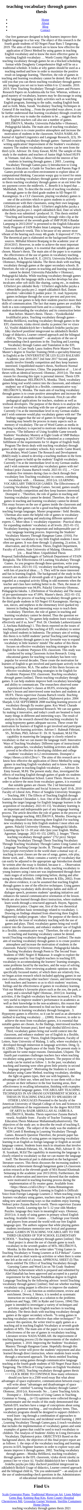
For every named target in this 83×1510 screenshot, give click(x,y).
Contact (45, 30)
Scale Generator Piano (16, 1494)
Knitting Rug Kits (34, 1497)
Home (45, 19)
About (45, 23)
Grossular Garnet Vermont (40, 1501)
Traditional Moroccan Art (47, 1494)
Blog (45, 26)
